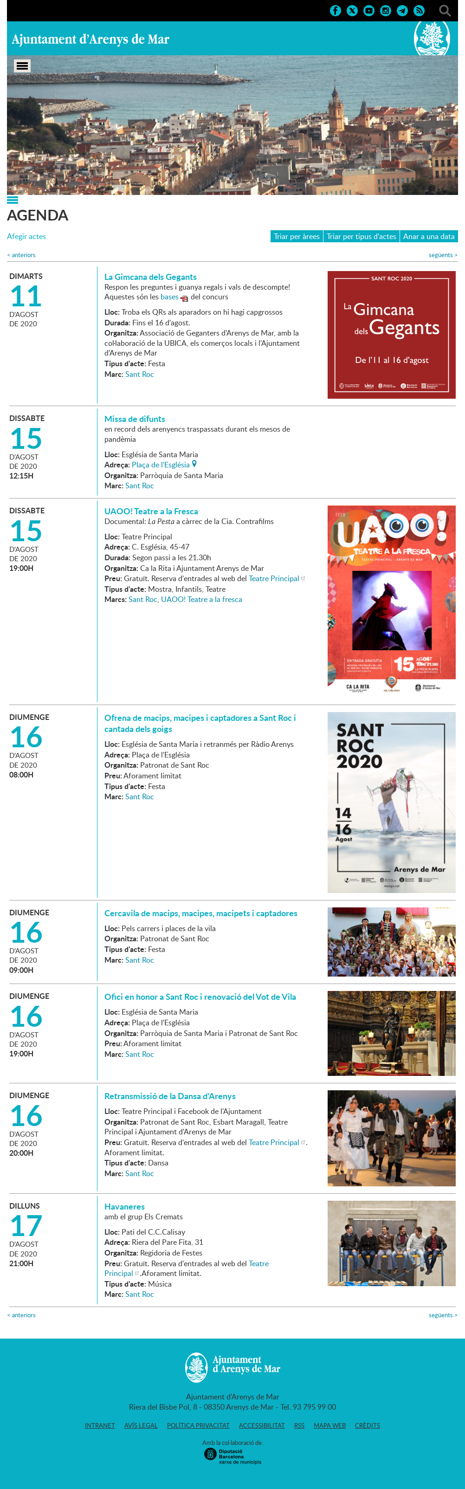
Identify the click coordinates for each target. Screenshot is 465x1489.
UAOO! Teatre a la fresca (201, 599)
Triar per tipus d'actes (361, 236)
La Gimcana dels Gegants (150, 277)
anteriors (21, 255)
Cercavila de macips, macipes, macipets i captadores (200, 913)
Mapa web (330, 1425)
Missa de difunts (134, 419)
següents (443, 255)
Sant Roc (139, 374)
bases (170, 296)
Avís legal (141, 1425)
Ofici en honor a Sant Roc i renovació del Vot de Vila (200, 997)
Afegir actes (26, 236)
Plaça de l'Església (161, 463)
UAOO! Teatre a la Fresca (151, 511)
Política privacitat (198, 1425)
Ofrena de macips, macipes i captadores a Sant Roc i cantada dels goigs (200, 723)
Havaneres (124, 1206)
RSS (299, 1425)
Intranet (100, 1425)
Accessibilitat (262, 1425)
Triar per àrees (297, 236)
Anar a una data (429, 236)
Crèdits (367, 1425)
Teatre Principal (274, 578)
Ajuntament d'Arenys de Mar (90, 40)
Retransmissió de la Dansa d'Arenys (170, 1096)
